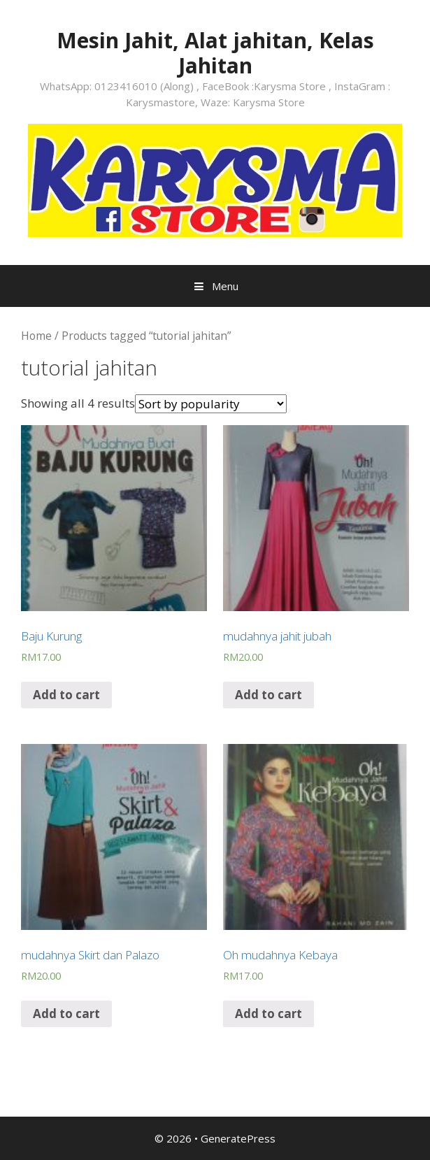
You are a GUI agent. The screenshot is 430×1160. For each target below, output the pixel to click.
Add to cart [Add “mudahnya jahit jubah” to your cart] (268, 695)
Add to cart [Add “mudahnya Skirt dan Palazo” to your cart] (66, 1013)
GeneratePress (238, 1138)
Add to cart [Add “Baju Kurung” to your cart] (66, 695)
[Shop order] (211, 403)
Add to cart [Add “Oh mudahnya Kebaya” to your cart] (268, 1013)
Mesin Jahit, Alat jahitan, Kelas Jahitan (215, 53)
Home (36, 335)
